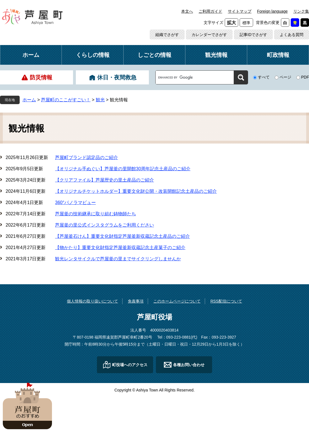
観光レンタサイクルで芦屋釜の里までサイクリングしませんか (118, 258)
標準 (246, 23)
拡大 (231, 22)
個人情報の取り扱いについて (92, 301)
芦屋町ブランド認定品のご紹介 (86, 157)
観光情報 (216, 55)
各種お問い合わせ (189, 364)
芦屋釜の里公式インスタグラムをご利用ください (104, 225)
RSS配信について (226, 301)
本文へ (187, 11)
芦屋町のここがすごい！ (65, 99)
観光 (100, 99)
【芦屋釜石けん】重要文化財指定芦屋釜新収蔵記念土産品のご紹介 (122, 236)
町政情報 (278, 55)
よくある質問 (291, 34)
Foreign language (272, 11)
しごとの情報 (154, 55)
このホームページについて (177, 301)
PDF (305, 77)
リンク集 (301, 11)
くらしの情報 (93, 55)
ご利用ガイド (210, 11)
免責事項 (136, 301)
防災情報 (41, 77)
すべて (264, 77)
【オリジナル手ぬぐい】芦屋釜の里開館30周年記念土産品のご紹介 (122, 168)
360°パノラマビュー (75, 202)
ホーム (30, 55)
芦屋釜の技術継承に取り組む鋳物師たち (95, 213)
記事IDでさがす (253, 34)
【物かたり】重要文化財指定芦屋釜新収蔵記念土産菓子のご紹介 (120, 247)
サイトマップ (239, 11)
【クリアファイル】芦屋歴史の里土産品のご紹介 (104, 180)
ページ (285, 77)
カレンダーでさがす (209, 34)
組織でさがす (167, 34)
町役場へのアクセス (129, 364)
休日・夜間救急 (117, 77)
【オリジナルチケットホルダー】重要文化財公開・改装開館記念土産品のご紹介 (136, 191)
